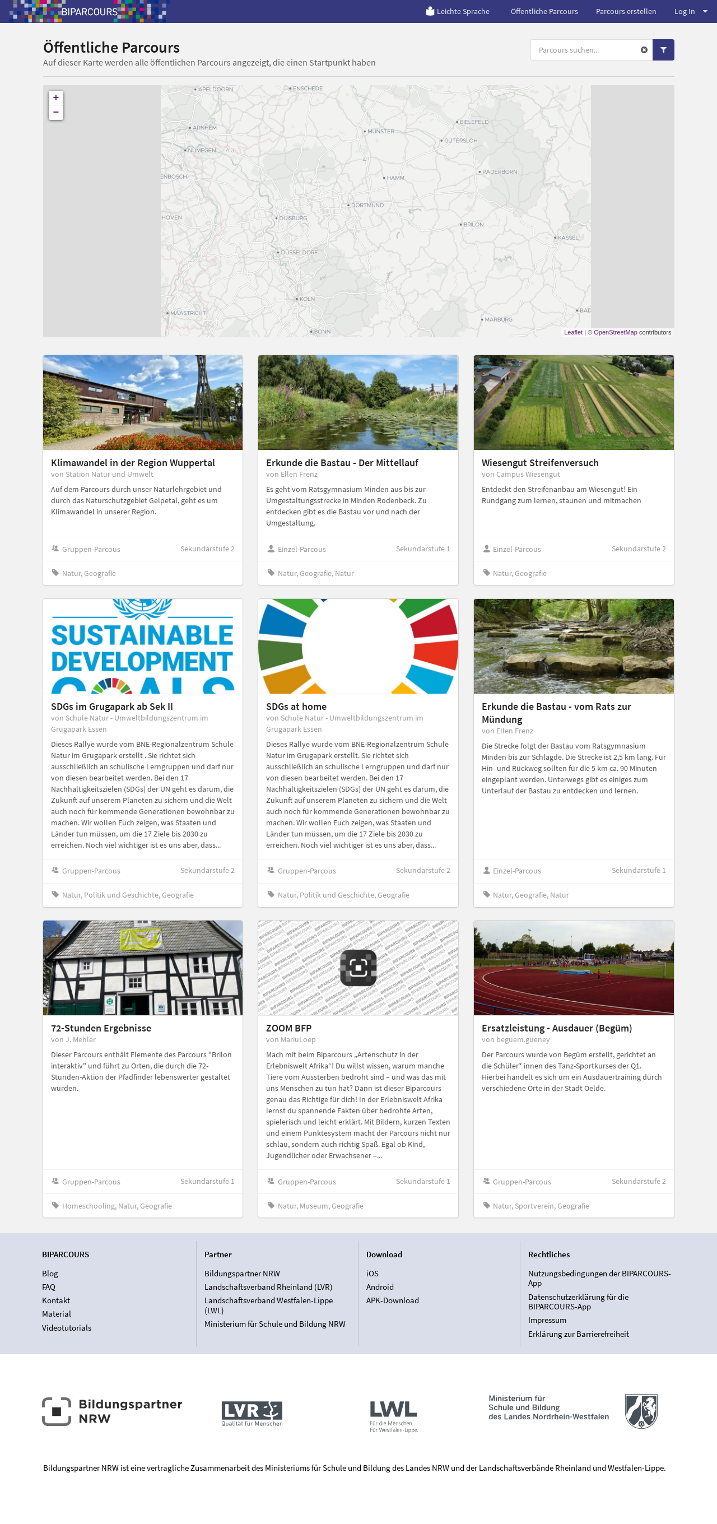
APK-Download (392, 1300)
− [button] (56, 112)
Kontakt (56, 1300)
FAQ (48, 1286)
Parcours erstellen (626, 11)
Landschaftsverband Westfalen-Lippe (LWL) (268, 1305)
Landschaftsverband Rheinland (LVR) (268, 1286)
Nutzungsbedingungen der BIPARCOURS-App (599, 1279)
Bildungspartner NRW (242, 1274)
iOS (372, 1274)
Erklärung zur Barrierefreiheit (578, 1333)
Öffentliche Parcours (544, 11)
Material (56, 1313)
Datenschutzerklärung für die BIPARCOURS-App (578, 1301)
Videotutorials (66, 1327)
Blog (50, 1274)
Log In (690, 11)
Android (380, 1286)
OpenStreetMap (615, 332)
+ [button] (56, 98)
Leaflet (573, 332)
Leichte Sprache (457, 11)
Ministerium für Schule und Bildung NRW (275, 1323)
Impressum (547, 1319)
